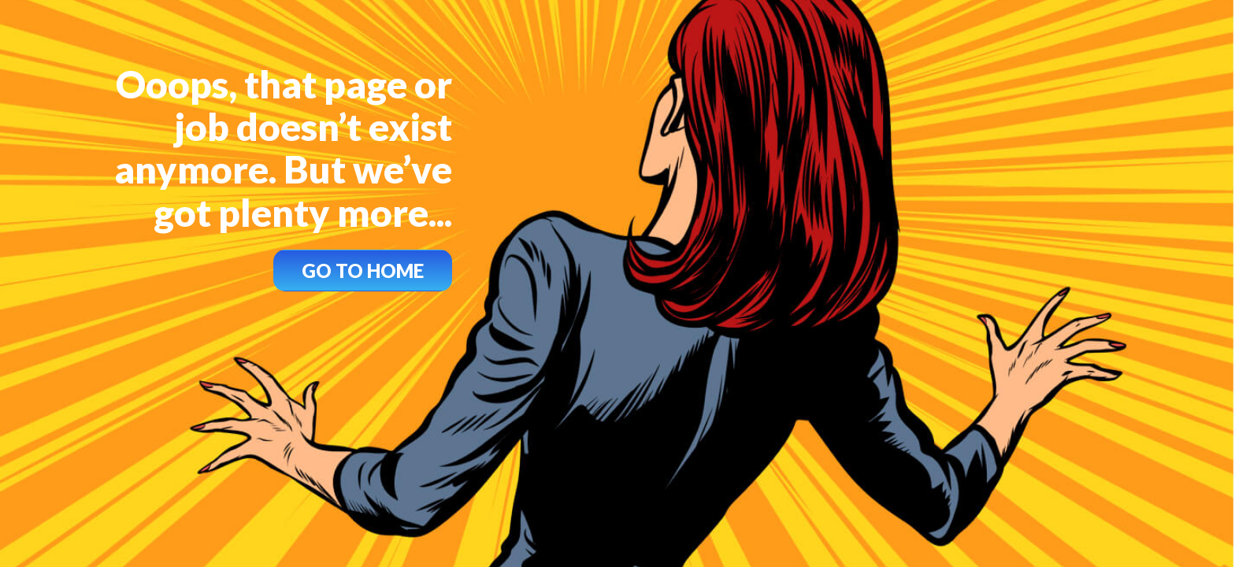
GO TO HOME (363, 270)
